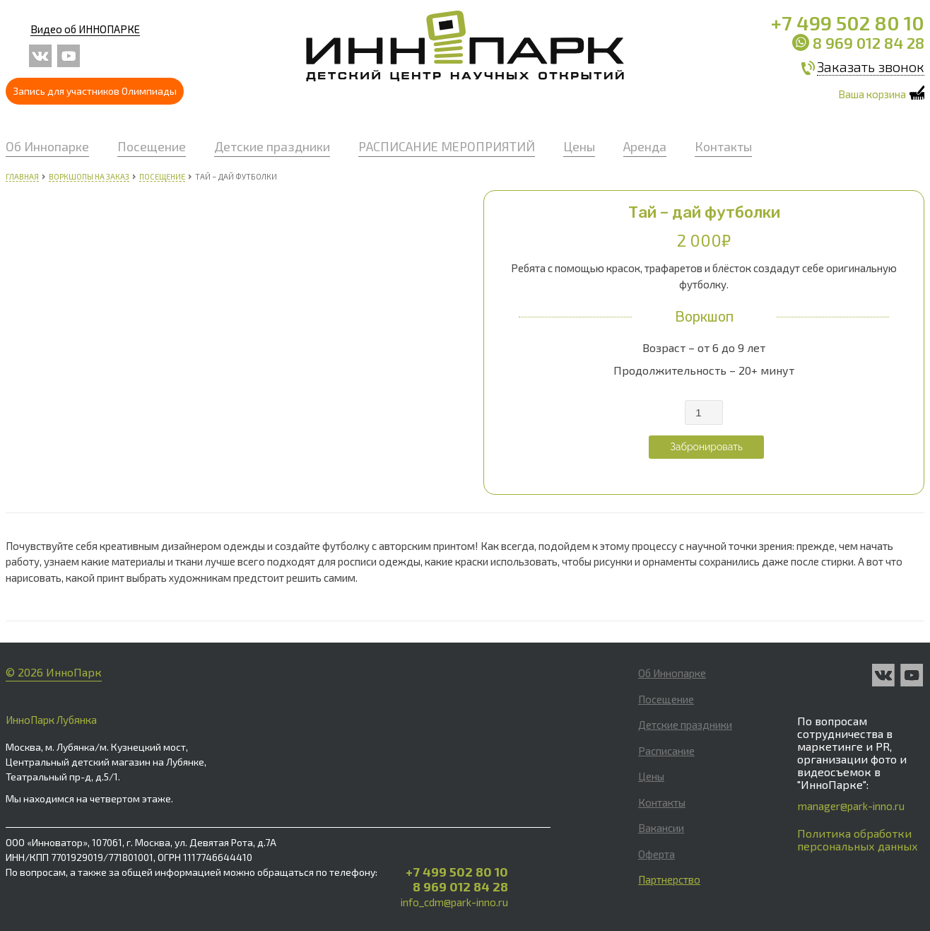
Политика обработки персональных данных (857, 839)
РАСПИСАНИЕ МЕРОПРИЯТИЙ (446, 146)
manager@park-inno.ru (851, 806)
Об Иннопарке (47, 146)
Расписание (666, 750)
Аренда (644, 146)
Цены (579, 146)
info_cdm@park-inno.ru (454, 902)
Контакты (723, 146)
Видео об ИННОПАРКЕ (85, 29)
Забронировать (706, 446)
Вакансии (661, 827)
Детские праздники (272, 146)
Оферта (656, 854)
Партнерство (669, 879)
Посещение (151, 146)
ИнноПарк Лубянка (51, 719)
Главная (22, 176)
